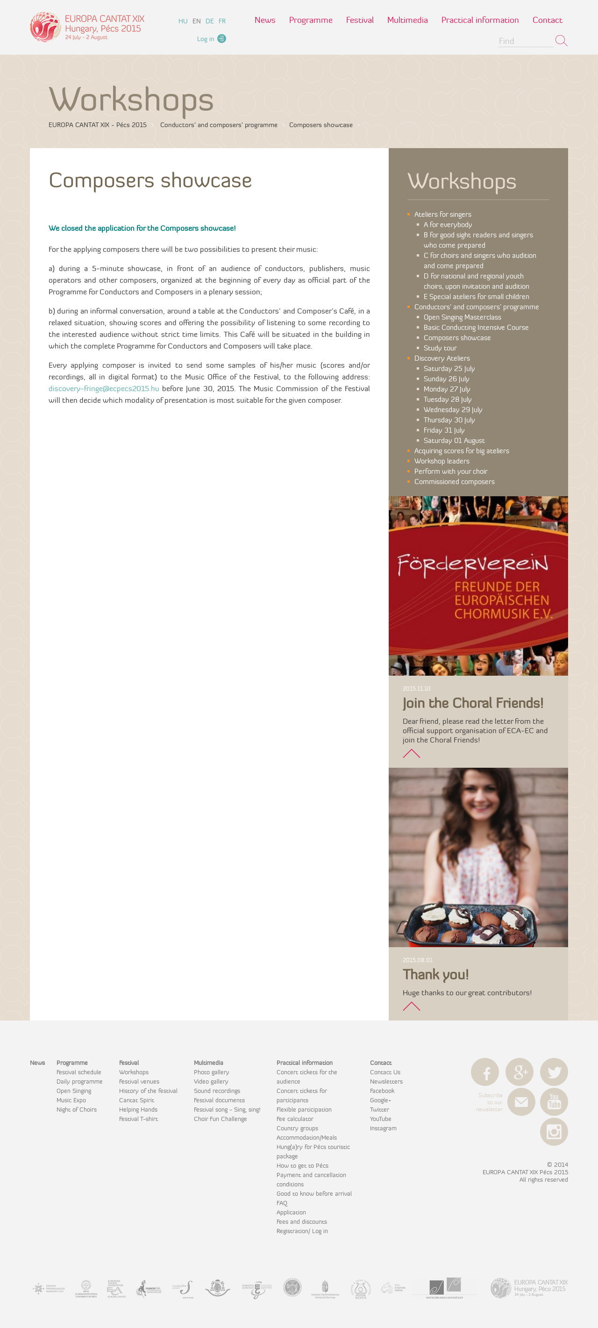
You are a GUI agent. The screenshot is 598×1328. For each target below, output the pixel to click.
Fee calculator (295, 1118)
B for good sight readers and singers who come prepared (478, 240)
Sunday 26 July (447, 378)
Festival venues (139, 1081)
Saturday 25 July (449, 368)
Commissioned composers (454, 481)
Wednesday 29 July (453, 409)
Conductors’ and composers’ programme (476, 306)
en (196, 21)
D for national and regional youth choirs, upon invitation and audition (476, 281)
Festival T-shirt (138, 1118)
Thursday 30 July (449, 419)
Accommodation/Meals (307, 1137)
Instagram (383, 1128)
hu (183, 21)
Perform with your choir (451, 471)
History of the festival (148, 1090)
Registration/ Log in (302, 1231)
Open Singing (74, 1090)
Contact (547, 19)
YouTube (381, 1118)
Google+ (380, 1100)
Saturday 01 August (454, 440)
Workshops (134, 1072)
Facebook (382, 1090)
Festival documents (219, 1100)
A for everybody (448, 224)
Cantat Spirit (136, 1100)
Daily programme (80, 1081)
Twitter (379, 1109)
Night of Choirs (77, 1109)
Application (291, 1212)
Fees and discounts (302, 1221)
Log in (205, 39)
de (210, 21)
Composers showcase (457, 337)
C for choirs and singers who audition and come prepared (480, 260)
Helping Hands (138, 1109)
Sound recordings (217, 1090)
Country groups (297, 1128)
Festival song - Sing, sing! (227, 1109)
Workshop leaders (442, 461)
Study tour (440, 347)
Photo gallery (211, 1072)
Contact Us (385, 1072)
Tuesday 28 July (448, 399)
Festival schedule (79, 1072)
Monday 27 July (447, 389)
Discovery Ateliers (442, 358)
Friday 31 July (444, 430)
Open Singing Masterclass (462, 317)
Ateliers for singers (442, 214)
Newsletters (386, 1081)
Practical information (480, 19)
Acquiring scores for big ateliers (461, 450)
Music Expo (71, 1100)
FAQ (282, 1203)
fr (222, 21)
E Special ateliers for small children (476, 296)
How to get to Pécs (302, 1165)
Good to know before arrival (314, 1193)
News (265, 19)
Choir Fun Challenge (220, 1118)
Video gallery (211, 1081)
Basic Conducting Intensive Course (476, 327)
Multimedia (407, 19)
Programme (311, 19)
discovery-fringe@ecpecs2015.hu (104, 388)
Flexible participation (304, 1109)
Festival (360, 19)
